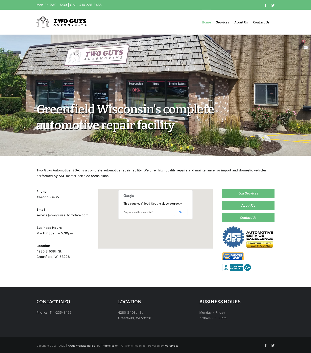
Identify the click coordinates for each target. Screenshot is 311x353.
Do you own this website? (138, 212)
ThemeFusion (110, 345)
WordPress (171, 345)
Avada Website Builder (82, 345)
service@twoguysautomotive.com (62, 215)
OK (180, 212)
